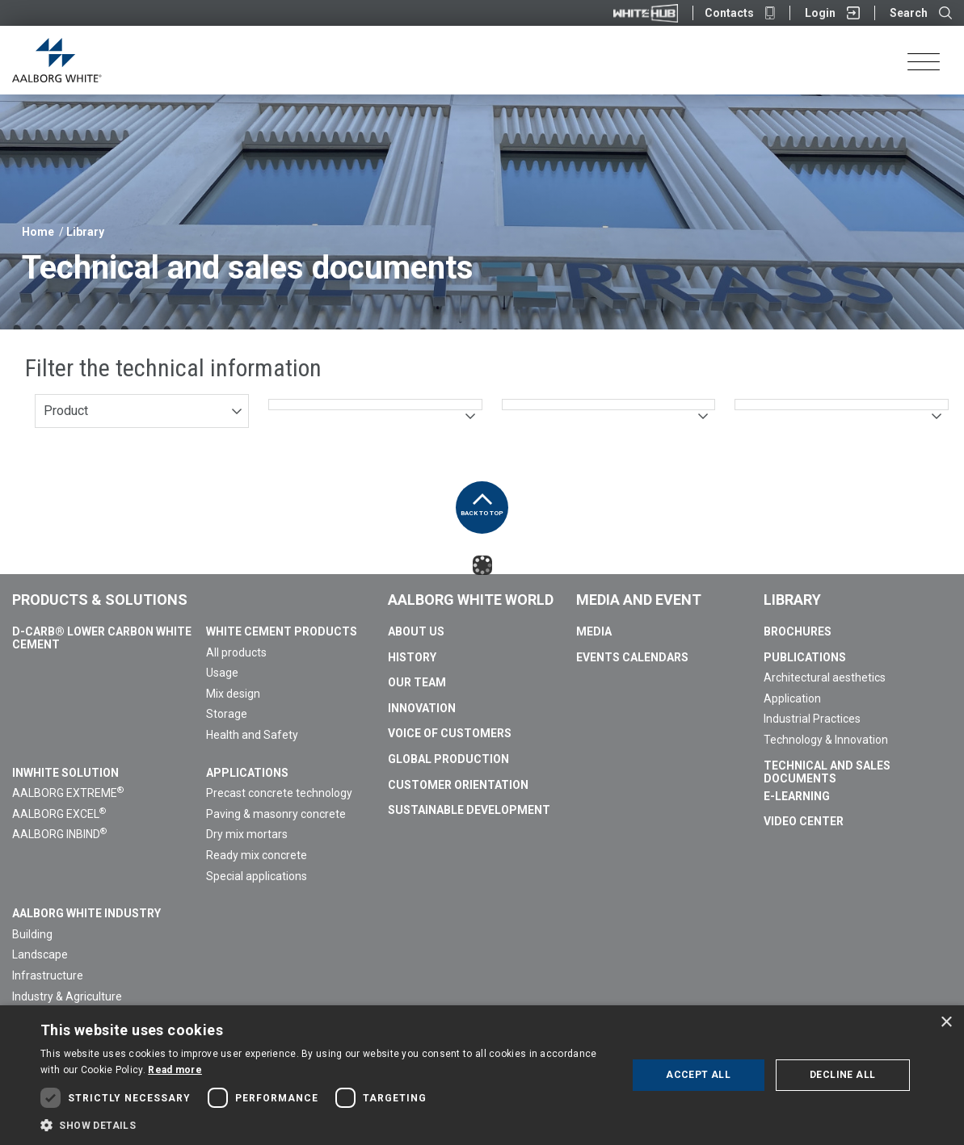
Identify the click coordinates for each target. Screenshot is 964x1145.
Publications (805, 657)
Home (38, 231)
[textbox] (375, 404)
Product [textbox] (66, 410)
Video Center (804, 821)
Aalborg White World (471, 600)
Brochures (797, 631)
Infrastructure (47, 975)
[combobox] (142, 411)
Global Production (448, 759)
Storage (226, 713)
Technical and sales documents (827, 772)
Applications (247, 772)
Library (85, 231)
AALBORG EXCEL (59, 813)
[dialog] (482, 1075)
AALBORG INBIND (59, 834)
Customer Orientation (458, 784)
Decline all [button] (842, 1074)
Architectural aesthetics (825, 677)
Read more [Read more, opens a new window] (175, 1070)
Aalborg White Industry (86, 913)
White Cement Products (281, 631)
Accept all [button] (698, 1074)
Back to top (482, 499)
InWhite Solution (65, 772)
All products (236, 652)
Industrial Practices (812, 718)
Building (32, 934)
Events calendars (632, 657)
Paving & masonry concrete (276, 813)
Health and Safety (252, 734)
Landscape (40, 954)
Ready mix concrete (256, 855)
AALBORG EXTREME (68, 792)
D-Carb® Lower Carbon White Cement (102, 638)
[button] (324, 1125)
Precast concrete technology (279, 792)
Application (792, 698)
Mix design (233, 693)
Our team (417, 682)
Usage (222, 672)
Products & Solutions (99, 600)
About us (416, 631)
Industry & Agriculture (67, 996)
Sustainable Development (469, 809)
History (412, 657)
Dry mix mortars (247, 834)
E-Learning (797, 796)
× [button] (946, 1023)
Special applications (256, 876)
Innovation (422, 708)
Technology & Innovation (826, 739)
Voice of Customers (449, 733)
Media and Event (638, 600)
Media (594, 631)
